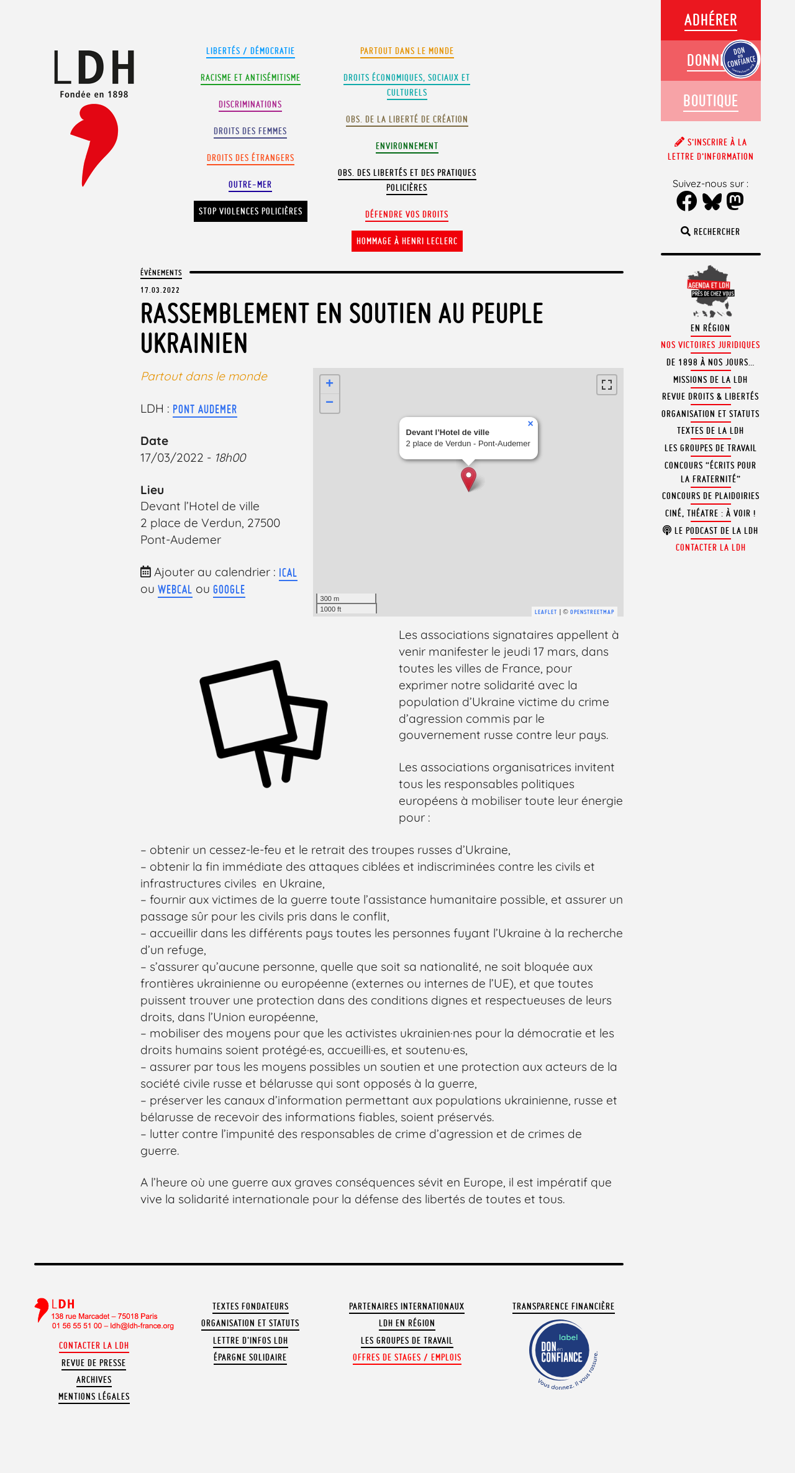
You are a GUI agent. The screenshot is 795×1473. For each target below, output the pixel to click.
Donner (710, 60)
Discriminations (250, 104)
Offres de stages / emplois (407, 1357)
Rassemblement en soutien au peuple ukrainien (342, 328)
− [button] (329, 403)
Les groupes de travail (407, 1340)
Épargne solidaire (250, 1357)
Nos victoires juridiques (710, 345)
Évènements (161, 272)
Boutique (710, 100)
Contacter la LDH (94, 1345)
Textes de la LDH (710, 430)
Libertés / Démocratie (250, 51)
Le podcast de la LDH (710, 530)
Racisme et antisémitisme (251, 77)
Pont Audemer (205, 409)
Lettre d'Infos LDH (250, 1340)
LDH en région (407, 1323)
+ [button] (329, 384)
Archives (94, 1379)
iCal (288, 572)
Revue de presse (93, 1363)
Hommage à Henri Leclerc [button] (407, 241)
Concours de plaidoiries (711, 496)
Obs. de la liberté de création (407, 119)
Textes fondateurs (250, 1306)
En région (710, 328)
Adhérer (710, 19)
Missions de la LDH (710, 379)
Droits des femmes (250, 131)
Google (229, 589)
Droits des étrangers (250, 157)
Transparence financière (563, 1306)
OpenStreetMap (592, 612)
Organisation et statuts (250, 1323)
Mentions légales (94, 1396)
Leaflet (546, 612)
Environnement (407, 146)
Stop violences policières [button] (250, 211)
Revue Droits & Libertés (710, 396)
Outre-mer (250, 184)
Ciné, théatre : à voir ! (710, 513)
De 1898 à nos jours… (710, 362)
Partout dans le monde (407, 51)
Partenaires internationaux (407, 1306)
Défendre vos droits (406, 214)
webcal (175, 589)
